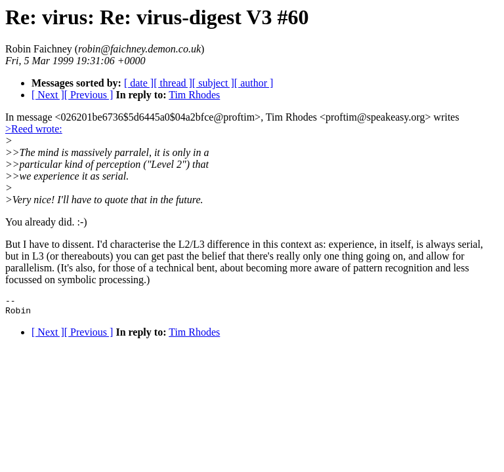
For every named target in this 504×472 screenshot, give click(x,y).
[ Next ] (48, 94)
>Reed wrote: (33, 128)
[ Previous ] (89, 94)
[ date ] (139, 82)
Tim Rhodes (194, 94)
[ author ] (254, 82)
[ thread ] (173, 82)
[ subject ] (213, 82)
